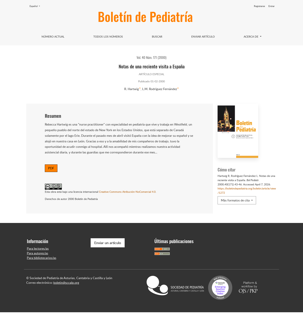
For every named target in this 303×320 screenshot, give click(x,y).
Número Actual (53, 36)
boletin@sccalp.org (66, 290)
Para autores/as (37, 261)
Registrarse (259, 6)
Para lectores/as (38, 256)
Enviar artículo (203, 36)
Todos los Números (108, 36)
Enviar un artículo (107, 250)
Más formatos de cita (235, 200)
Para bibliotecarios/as (41, 265)
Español (36, 6)
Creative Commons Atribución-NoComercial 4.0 (127, 192)
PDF (51, 168)
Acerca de (251, 36)
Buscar (157, 36)
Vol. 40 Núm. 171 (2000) (151, 57)
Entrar (271, 6)
